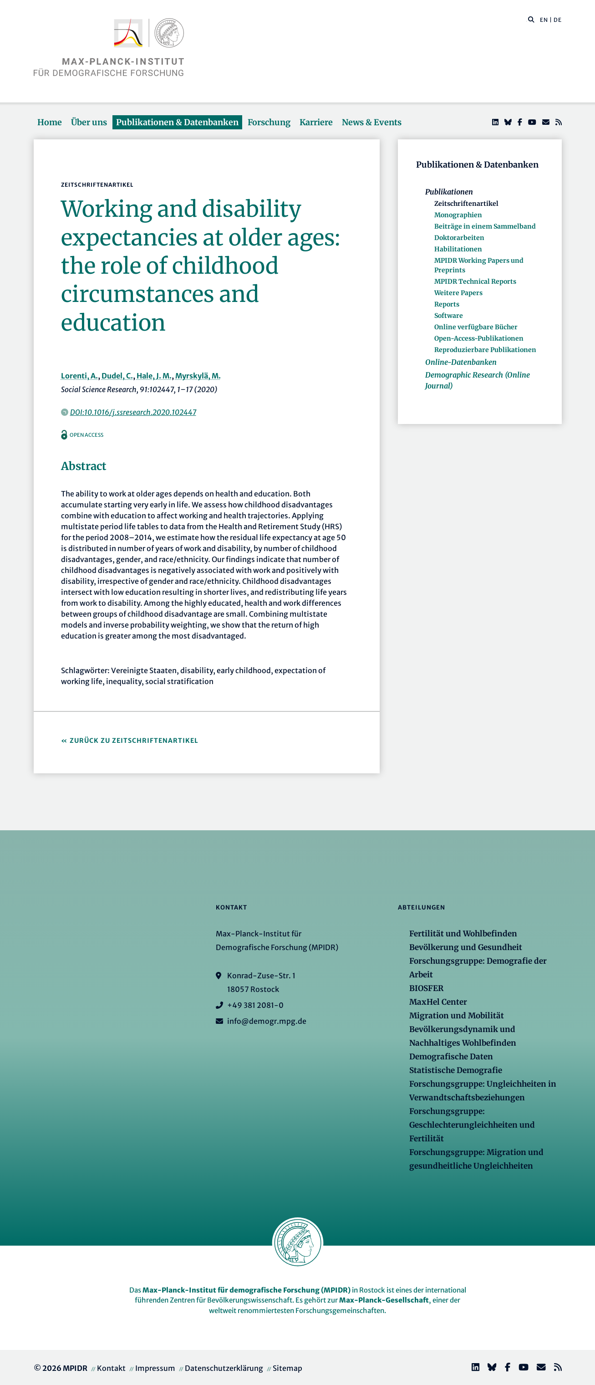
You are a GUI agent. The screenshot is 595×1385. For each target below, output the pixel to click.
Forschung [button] (269, 122)
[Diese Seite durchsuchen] (526, 20)
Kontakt (111, 1368)
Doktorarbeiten (459, 238)
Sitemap (287, 1368)
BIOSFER (426, 988)
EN (544, 19)
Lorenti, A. (79, 375)
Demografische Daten (451, 1057)
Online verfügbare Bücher (476, 327)
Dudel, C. (117, 375)
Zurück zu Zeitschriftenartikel (134, 740)
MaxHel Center (438, 1002)
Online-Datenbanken (461, 362)
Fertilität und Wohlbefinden (463, 934)
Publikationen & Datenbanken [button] (177, 122)
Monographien (458, 215)
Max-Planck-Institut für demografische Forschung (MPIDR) (246, 1290)
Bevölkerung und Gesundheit (465, 947)
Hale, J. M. (154, 375)
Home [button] (49, 122)
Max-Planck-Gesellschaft (384, 1300)
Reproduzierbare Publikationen (485, 350)
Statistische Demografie (455, 1070)
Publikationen (449, 191)
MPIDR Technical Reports (475, 281)
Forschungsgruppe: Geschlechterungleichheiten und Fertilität (472, 1125)
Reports (446, 304)
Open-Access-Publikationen (479, 338)
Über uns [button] (89, 122)
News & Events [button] (372, 122)
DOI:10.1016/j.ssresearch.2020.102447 (133, 412)
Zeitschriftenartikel (466, 203)
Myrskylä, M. (198, 375)
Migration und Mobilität (456, 1016)
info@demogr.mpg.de (266, 1021)
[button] (531, 19)
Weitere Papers (458, 293)
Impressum (155, 1368)
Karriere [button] (316, 122)
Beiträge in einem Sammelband (485, 226)
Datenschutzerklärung (224, 1368)
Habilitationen (458, 249)
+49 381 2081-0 (255, 1005)
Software (448, 316)
